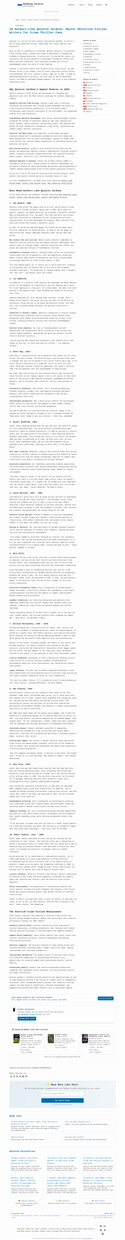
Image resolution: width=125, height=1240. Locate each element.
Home (17, 20)
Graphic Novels (89, 67)
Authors (72, 5)
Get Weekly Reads (62, 1100)
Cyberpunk (87, 57)
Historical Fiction (91, 70)
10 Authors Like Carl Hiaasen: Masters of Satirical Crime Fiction (62, 1160)
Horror (86, 73)
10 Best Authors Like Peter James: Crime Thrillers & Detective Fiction (24, 1160)
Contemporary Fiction (92, 54)
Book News (20, 1231)
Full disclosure (87, 1238)
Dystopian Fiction (90, 59)
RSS (61, 1231)
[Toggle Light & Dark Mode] (106, 4)
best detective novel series (60, 183)
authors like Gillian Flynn (34, 183)
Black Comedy (88, 51)
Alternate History (90, 46)
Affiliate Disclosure (72, 1231)
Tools (82, 5)
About (90, 5)
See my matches (105, 998)
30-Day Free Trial (27, 1018)
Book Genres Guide (80, 1229)
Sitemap (55, 1231)
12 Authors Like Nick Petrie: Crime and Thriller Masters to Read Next (98, 1160)
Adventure (87, 43)
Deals (49, 1231)
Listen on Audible (26, 1052)
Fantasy (86, 65)
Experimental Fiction (92, 62)
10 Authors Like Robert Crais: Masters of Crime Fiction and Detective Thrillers (98, 1180)
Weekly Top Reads (32, 1231)
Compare (43, 1231)
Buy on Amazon (25, 1050)
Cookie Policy (67, 1229)
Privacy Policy (54, 1229)
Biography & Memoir (91, 49)
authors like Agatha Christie (54, 197)
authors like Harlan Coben (28, 197)
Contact (99, 5)
